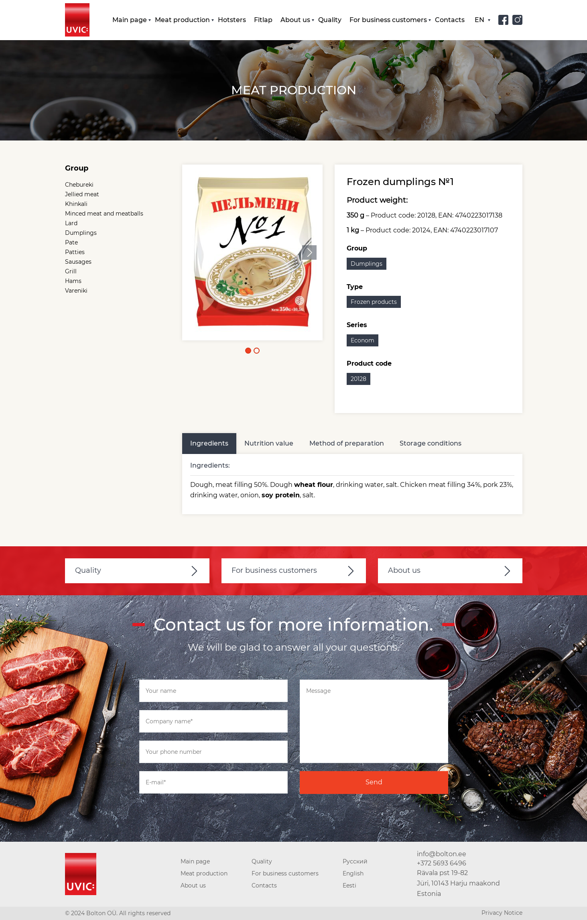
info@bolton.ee (441, 854)
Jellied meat (82, 194)
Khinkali (76, 204)
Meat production (182, 20)
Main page (129, 20)
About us (295, 20)
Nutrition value (268, 443)
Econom (362, 340)
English (353, 873)
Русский (355, 861)
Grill (71, 271)
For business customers (388, 20)
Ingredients (209, 443)
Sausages (78, 262)
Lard (71, 223)
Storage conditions (431, 443)
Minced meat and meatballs (104, 214)
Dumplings (81, 233)
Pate (71, 242)
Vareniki (76, 291)
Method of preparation (346, 443)
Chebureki (79, 185)
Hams (73, 281)
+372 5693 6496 (441, 863)
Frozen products (374, 302)
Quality (329, 20)
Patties (75, 252)
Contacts (450, 20)
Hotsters (232, 20)
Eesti (349, 885)
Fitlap (263, 20)
